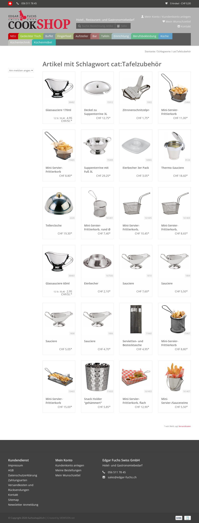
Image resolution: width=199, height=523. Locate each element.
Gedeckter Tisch (30, 36)
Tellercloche (54, 225)
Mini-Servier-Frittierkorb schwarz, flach (55, 401)
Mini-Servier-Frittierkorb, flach (134, 401)
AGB (11, 470)
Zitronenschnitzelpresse (136, 110)
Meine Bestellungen (68, 470)
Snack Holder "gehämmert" (93, 401)
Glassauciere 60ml (58, 283)
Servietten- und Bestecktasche (133, 343)
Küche (165, 36)
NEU (13, 36)
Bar (95, 36)
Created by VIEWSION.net (61, 518)
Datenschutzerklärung (22, 475)
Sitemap (13, 500)
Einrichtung (121, 36)
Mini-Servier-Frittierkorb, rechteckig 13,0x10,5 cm (131, 227)
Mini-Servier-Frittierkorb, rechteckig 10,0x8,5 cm (174, 227)
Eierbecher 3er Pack (136, 168)
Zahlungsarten (17, 480)
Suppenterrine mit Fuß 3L (96, 169)
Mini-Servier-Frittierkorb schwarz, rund (170, 343)
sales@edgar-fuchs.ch (122, 477)
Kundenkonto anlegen (69, 465)
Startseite (150, 51)
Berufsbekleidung (144, 36)
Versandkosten (185, 426)
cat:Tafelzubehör (182, 51)
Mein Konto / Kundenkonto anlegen (166, 16)
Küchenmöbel (43, 42)
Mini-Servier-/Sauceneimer (174, 401)
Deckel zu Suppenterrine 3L (95, 112)
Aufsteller (82, 36)
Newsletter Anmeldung (23, 504)
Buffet (49, 36)
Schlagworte (164, 51)
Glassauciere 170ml (58, 110)
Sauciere (128, 283)
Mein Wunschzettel (176, 21)
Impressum (15, 465)
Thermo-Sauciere (172, 168)
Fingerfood (64, 36)
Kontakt (184, 26)
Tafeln (105, 36)
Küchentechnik (20, 42)
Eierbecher (91, 283)
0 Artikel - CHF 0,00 (178, 3)
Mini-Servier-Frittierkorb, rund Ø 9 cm (97, 227)
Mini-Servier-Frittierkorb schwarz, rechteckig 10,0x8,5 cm (59, 170)
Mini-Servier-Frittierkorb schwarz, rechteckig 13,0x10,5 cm (174, 112)
